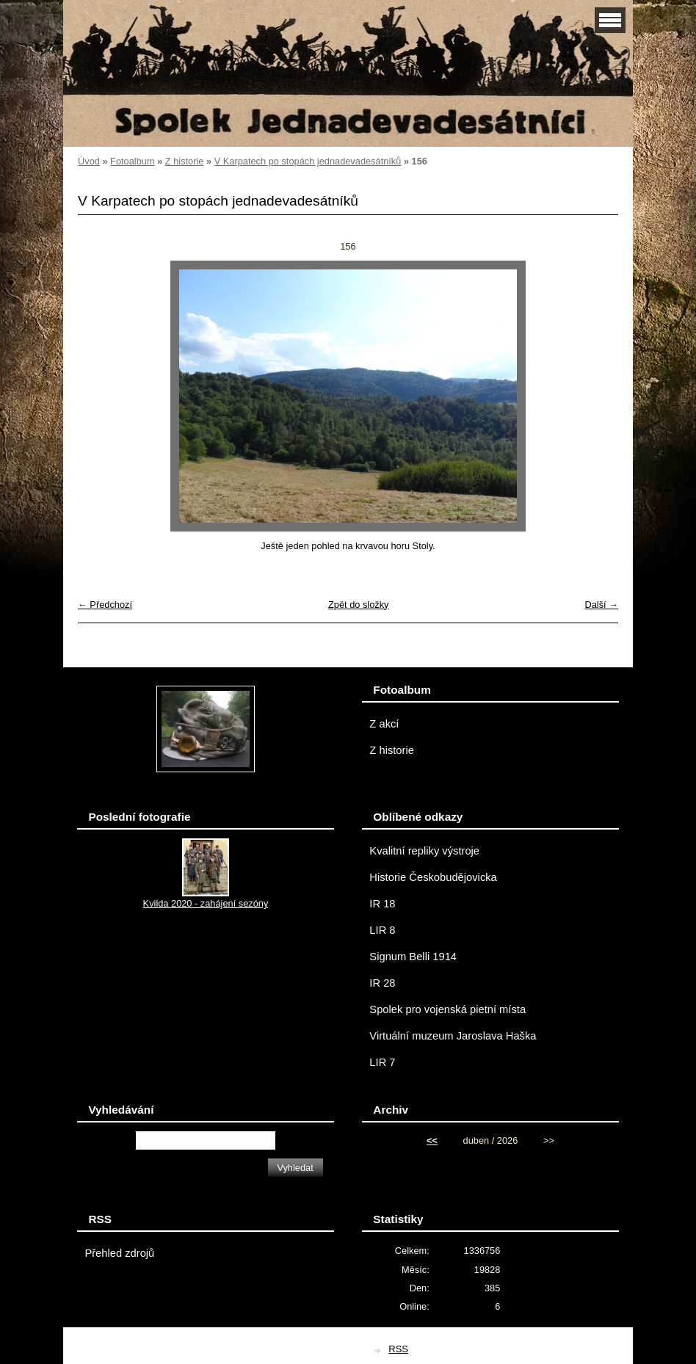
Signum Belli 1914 (413, 956)
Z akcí (384, 724)
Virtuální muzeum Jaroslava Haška (452, 1036)
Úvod (89, 161)
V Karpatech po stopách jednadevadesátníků (308, 161)
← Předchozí (105, 604)
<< (432, 1140)
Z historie (184, 161)
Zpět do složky (358, 604)
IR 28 (382, 983)
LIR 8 (382, 930)
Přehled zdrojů (119, 1253)
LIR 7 (382, 1062)
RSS (398, 1348)
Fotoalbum (132, 161)
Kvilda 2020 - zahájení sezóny (206, 903)
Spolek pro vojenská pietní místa (447, 1009)
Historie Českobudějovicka (432, 877)
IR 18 (382, 904)
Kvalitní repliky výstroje (424, 851)
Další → (601, 604)
